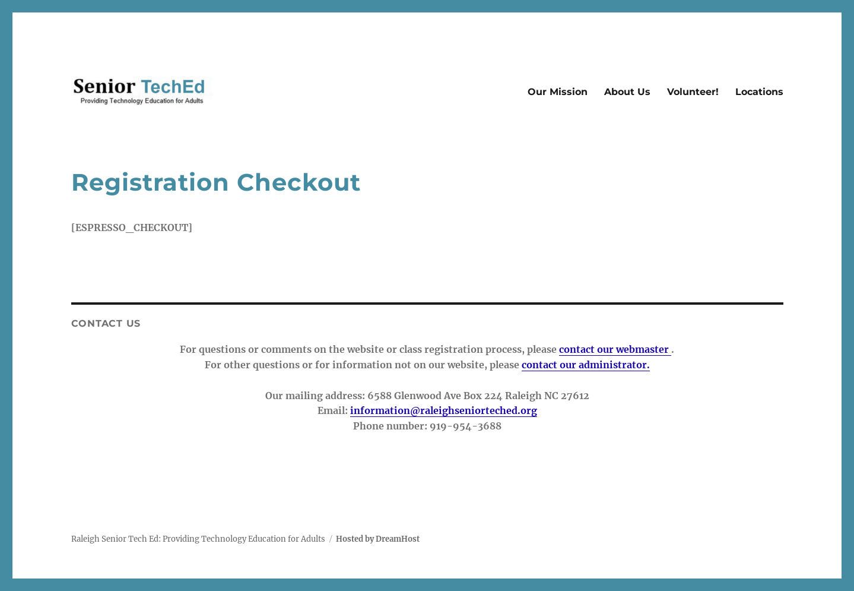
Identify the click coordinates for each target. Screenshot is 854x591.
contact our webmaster (615, 349)
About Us (627, 91)
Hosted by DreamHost (378, 539)
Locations (759, 91)
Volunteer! (693, 91)
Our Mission (558, 91)
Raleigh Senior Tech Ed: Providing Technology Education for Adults (198, 539)
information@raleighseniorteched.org (443, 410)
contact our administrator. (586, 365)
